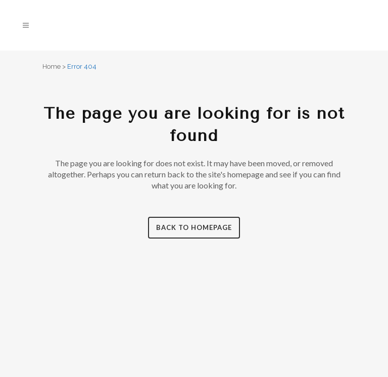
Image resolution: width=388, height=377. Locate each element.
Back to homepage (194, 227)
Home (51, 66)
